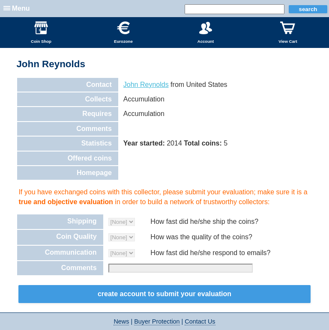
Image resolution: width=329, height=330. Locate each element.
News (121, 321)
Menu (21, 8)
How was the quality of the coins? (201, 237)
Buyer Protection (156, 321)
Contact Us (200, 321)
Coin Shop (41, 32)
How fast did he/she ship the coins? (204, 221)
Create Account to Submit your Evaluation (164, 293)
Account (205, 32)
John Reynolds (146, 84)
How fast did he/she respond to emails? (210, 252)
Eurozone (123, 32)
